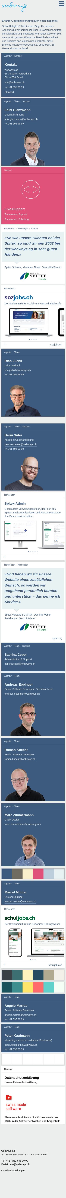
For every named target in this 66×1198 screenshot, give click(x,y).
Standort (9, 92)
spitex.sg (57, 638)
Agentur (8, 56)
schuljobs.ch (55, 965)
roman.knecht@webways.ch (20, 759)
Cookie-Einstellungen (13, 1170)
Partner (34, 229)
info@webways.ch (14, 82)
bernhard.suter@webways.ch (21, 444)
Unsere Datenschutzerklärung (21, 1082)
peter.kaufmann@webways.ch (21, 1045)
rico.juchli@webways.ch (18, 370)
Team (17, 101)
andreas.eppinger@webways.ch (22, 694)
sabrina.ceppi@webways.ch (20, 664)
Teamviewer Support (16, 214)
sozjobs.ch (56, 345)
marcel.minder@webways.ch (20, 902)
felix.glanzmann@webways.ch (21, 119)
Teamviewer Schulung (17, 219)
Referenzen (9, 229)
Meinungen (23, 229)
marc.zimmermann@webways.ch (23, 824)
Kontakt (17, 56)
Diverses (8, 1069)
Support (26, 101)
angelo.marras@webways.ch (20, 1015)
